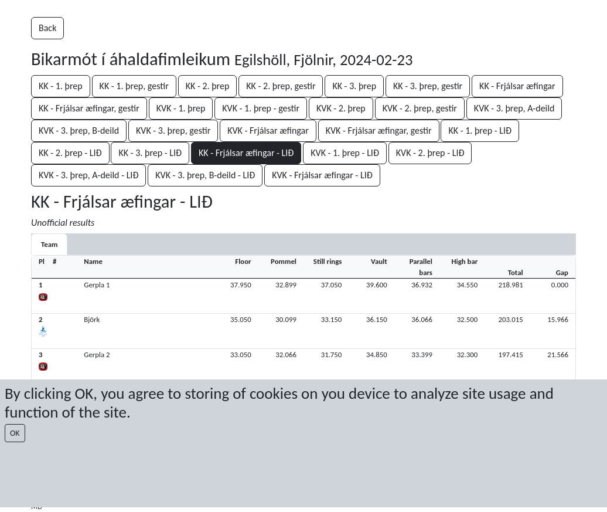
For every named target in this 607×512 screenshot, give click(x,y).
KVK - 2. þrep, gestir (420, 108)
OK (15, 433)
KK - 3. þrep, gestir (427, 85)
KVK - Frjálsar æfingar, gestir (379, 130)
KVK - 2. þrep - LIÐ (430, 152)
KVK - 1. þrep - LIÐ (345, 152)
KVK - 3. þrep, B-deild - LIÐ (205, 175)
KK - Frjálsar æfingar (517, 85)
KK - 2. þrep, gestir (280, 85)
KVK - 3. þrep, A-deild (514, 108)
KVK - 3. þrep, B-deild (79, 130)
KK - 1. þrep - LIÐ (479, 130)
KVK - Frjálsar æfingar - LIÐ (322, 175)
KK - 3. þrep (354, 85)
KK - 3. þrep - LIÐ (150, 152)
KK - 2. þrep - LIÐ (70, 152)
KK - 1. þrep (61, 85)
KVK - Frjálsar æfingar (268, 130)
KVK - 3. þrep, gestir (173, 130)
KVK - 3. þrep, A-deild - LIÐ (88, 175)
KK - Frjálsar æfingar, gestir (89, 108)
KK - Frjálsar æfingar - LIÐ (246, 152)
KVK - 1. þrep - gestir (260, 108)
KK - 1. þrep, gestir (134, 85)
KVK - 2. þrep (341, 108)
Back (47, 27)
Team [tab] (49, 244)
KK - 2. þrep (208, 85)
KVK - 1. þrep (181, 108)
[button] (303, 296)
